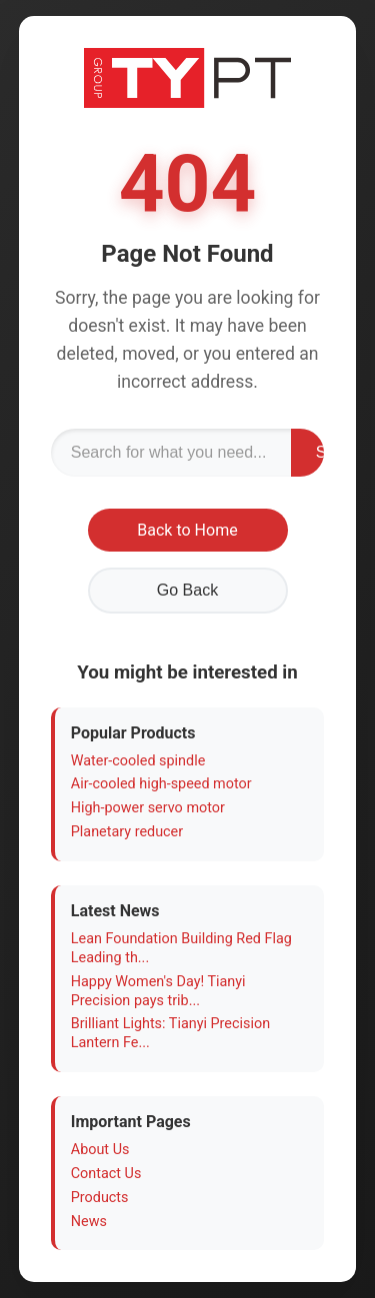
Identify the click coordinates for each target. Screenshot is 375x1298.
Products (100, 1197)
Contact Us (106, 1173)
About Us (100, 1149)
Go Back (187, 590)
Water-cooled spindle (138, 760)
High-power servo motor (148, 807)
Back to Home (187, 530)
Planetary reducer (127, 831)
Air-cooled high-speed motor (161, 783)
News (89, 1221)
